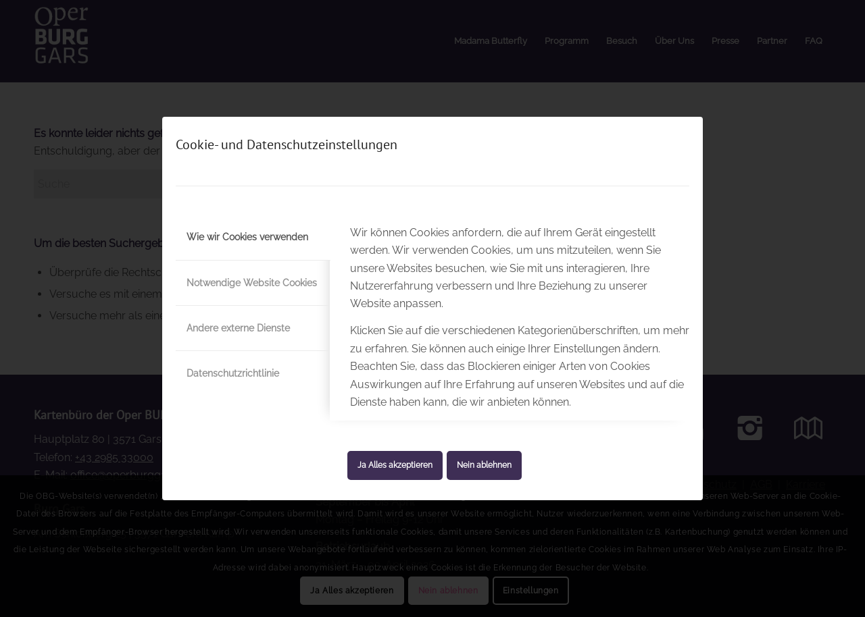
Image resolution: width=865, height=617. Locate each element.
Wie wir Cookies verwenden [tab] (247, 237)
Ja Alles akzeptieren (394, 465)
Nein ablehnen (484, 465)
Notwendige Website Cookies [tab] (252, 282)
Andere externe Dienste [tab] (238, 328)
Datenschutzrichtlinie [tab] (233, 373)
